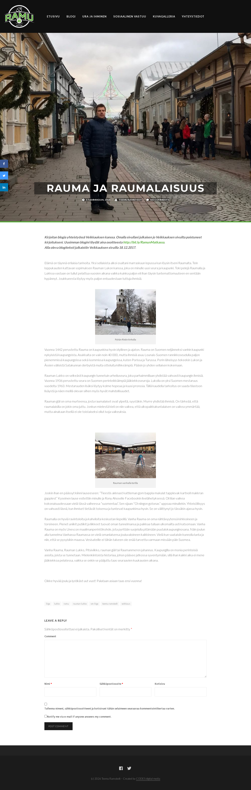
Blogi (71, 16)
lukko (57, 603)
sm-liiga (94, 603)
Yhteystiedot (193, 16)
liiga (48, 603)
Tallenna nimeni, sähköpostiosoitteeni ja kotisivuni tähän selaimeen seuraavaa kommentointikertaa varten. (109, 709)
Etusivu (53, 16)
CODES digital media (148, 778)
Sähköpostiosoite (111, 684)
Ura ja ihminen (94, 16)
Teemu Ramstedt (130, 199)
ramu (66, 603)
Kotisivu (160, 684)
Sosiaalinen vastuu (129, 16)
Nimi (48, 684)
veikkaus (126, 603)
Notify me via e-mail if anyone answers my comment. (77, 717)
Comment (50, 637)
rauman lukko (80, 603)
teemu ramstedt (110, 603)
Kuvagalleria (164, 16)
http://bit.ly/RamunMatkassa (143, 242)
